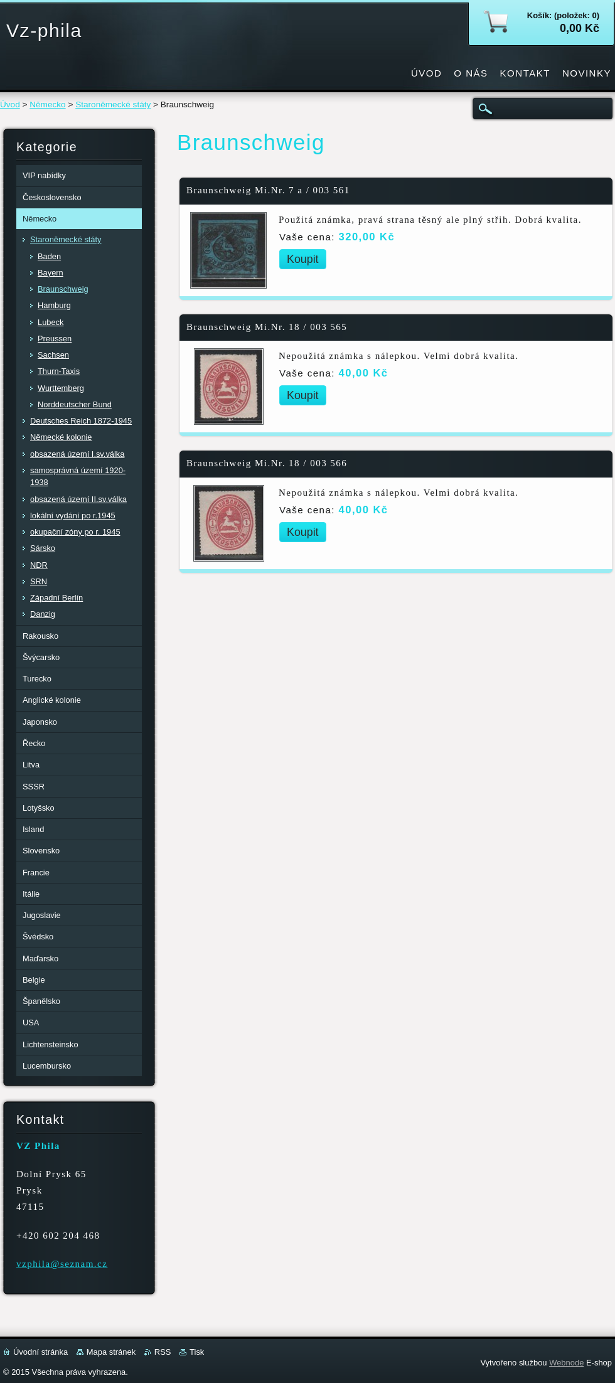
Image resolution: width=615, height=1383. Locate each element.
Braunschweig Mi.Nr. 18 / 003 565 (266, 327)
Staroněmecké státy (113, 104)
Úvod (10, 104)
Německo (47, 104)
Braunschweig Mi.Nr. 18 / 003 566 (266, 463)
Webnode (566, 1362)
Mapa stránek (111, 1352)
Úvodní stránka (40, 1352)
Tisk (197, 1352)
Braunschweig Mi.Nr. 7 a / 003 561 (268, 190)
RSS (162, 1352)
